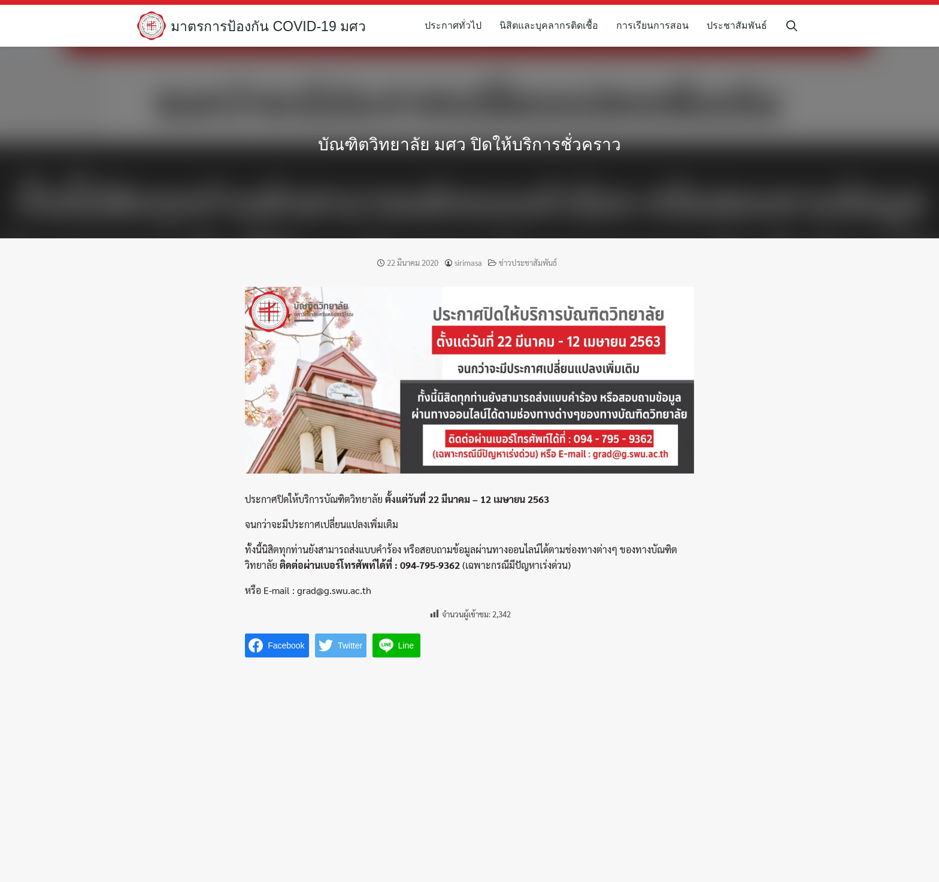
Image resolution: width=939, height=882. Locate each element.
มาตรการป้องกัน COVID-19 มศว (272, 26)
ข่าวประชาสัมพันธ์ (528, 262)
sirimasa (468, 262)
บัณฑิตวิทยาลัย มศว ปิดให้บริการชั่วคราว (469, 143)
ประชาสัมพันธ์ (741, 25)
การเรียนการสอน (656, 25)
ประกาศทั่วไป (457, 25)
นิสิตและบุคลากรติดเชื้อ (553, 25)
